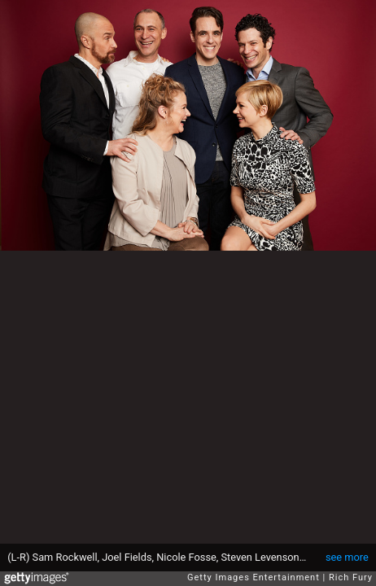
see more (347, 557)
